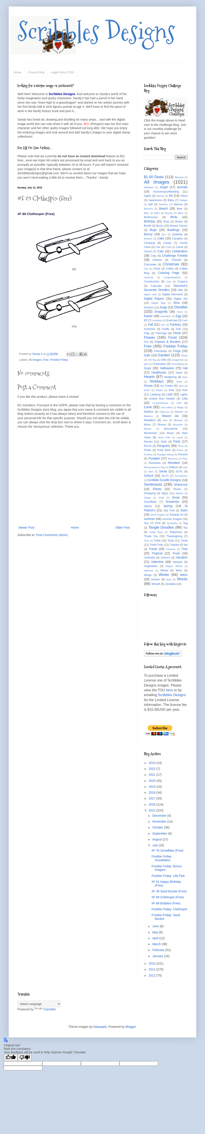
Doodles (181, 307)
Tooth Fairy (156, 544)
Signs (164, 493)
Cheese (157, 259)
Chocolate (150, 264)
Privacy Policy (36, 72)
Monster (178, 420)
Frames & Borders (168, 341)
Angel (164, 187)
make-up (164, 411)
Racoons (173, 458)
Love (148, 407)
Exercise (172, 320)
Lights (184, 394)
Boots (159, 225)
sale (185, 467)
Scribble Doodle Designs (164, 480)
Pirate (147, 450)
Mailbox (148, 411)
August (157, 839)
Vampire (178, 562)
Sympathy (172, 523)
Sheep (157, 489)
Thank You (151, 536)
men (165, 420)
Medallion (150, 420)
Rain (185, 458)
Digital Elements (172, 294)
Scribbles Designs (96, 32)
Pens (181, 446)
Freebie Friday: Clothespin (169, 909)
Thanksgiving (174, 536)
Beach (163, 208)
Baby (171, 200)
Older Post (122, 527)
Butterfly (177, 234)
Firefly (165, 329)
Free (46, 359)
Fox (146, 341)
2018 (152, 792)
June (156, 926)
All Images (35, 359)
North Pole (164, 437)
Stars (184, 510)
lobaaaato (100, 1026)
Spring (168, 506)
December (159, 815)
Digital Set (181, 298)
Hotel (179, 381)
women (155, 579)
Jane (181, 385)
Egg (178, 316)
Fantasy (175, 324)
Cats (160, 251)
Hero (185, 377)
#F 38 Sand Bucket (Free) (169, 891)
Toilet (157, 540)
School (148, 475)
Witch (184, 575)
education (165, 316)
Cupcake (156, 285)
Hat (185, 368)
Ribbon (173, 467)
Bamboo (163, 204)
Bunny (148, 234)
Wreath (156, 584)
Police (180, 450)
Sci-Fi (165, 475)
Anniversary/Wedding (166, 191)
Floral (177, 333)
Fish (178, 329)
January (158, 956)
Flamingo (161, 333)
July (155, 845)
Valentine (157, 562)
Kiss (185, 390)
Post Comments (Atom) (52, 535)
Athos (184, 195)
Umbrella (149, 557)
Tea (185, 527)
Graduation (159, 363)
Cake (160, 238)
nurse (180, 437)
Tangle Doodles (161, 527)
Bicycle (169, 213)
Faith (185, 320)
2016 (152, 804)
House (148, 385)
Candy (167, 242)
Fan (163, 324)
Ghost (184, 355)
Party (177, 441)
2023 (152, 763)
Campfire (177, 238)
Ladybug (155, 394)
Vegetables (150, 566)
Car (158, 247)
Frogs (177, 351)
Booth (147, 225)
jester (147, 390)
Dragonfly (161, 311)
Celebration (180, 251)
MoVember (150, 433)
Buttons (148, 238)
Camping (149, 242)
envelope (157, 320)
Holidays (157, 381)
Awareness (155, 200)
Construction (151, 281)
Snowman (172, 501)
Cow (168, 281)
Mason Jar (170, 416)
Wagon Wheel (174, 566)
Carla (168, 247)
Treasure (170, 549)
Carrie (179, 247)
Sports (148, 506)
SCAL (179, 471)
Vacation (182, 557)
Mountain (178, 424)
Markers (148, 416)
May (155, 932)
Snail (161, 497)
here (169, 690)
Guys (147, 368)
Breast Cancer (179, 225)
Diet (180, 290)
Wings (148, 575)
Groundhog (177, 364)
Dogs (163, 307)
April (155, 938)
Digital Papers (154, 298)
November (159, 821)
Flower (149, 337)
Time (146, 540)
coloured (148, 277)
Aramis (160, 196)
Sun (146, 523)
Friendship (160, 351)
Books (179, 221)
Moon (147, 424)
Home (17, 72)
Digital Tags (158, 303)
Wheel (164, 570)
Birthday (149, 221)
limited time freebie (162, 398)
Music (170, 433)
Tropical (157, 553)
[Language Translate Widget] (39, 1004)
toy (186, 544)
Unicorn (165, 557)
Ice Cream (166, 385)
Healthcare (159, 372)
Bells (157, 213)
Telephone (175, 532)
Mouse (147, 428)
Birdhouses (151, 217)
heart (179, 372)
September (160, 833)
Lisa (185, 398)
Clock (156, 268)
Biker (181, 213)
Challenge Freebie (175, 255)
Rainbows (155, 463)
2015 (152, 810)
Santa (163, 471)
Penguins (163, 445)
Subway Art (176, 514)
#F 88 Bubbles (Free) (166, 903)
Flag (146, 333)
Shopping (149, 493)
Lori (179, 403)
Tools (170, 540)
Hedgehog (170, 377)
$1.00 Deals (154, 177)
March (157, 944)
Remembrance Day (154, 467)
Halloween (167, 368)
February (158, 950)
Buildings (173, 230)
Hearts (149, 377)
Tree (184, 549)
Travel (153, 549)
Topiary (174, 544)
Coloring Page (168, 273)
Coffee (170, 268)
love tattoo (167, 407)
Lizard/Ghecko (160, 403)
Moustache (171, 428)
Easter (148, 316)
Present (183, 454)
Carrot (148, 251)
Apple (147, 195)
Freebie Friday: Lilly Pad (168, 876)
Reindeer (174, 463)
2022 (152, 768)
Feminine (149, 329)
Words (182, 579)
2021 (152, 774)
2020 (152, 780)
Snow (175, 497)
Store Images (157, 514)
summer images (172, 519)
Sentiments (153, 484)
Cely (153, 255)
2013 (152, 969)
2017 (152, 798)
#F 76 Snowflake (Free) (167, 850)
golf (146, 364)
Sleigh (147, 497)
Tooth (184, 540)
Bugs (153, 230)
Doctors (148, 307)
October (158, 827)
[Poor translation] (25, 1057)
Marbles (179, 411)
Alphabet (149, 187)
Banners (148, 208)
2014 (152, 963)
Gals (147, 355)
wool (168, 579)
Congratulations (172, 277)
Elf (145, 320)
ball (150, 204)
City (146, 268)
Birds (173, 217)
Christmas (171, 264)
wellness (148, 570)
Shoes (177, 489)
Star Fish (169, 510)
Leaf (169, 394)
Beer (146, 213)
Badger (184, 200)
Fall (150, 324)
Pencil (147, 445)
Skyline (179, 493)
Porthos (148, 454)
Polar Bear (164, 450)
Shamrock (181, 484)
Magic (180, 407)
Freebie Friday (59, 359)
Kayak (159, 390)
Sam (150, 471)
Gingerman (178, 360)
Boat (166, 221)
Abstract (179, 177)
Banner (178, 204)
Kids (171, 390)
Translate (45, 1009)
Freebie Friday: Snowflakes (162, 858)
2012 (152, 975)
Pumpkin (154, 458)
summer (149, 519)
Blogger (130, 1026)
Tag (185, 523)
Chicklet (176, 259)
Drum (180, 312)
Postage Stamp (165, 454)
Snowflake (150, 501)
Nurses (148, 441)
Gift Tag (152, 360)
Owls (164, 441)
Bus (164, 234)
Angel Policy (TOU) (62, 72)
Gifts (164, 359)
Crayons (182, 281)
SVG (158, 523)
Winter (164, 575)
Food (172, 337)
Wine (179, 570)
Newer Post (26, 527)
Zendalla (170, 584)
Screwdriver (181, 476)
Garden (164, 355)
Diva (176, 302)
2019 (152, 786)
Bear (180, 208)
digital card (150, 294)
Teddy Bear (156, 532)
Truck (176, 553)
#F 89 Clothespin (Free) (168, 897)
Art (171, 195)
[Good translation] (11, 1057)
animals (182, 187)
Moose (162, 424)
